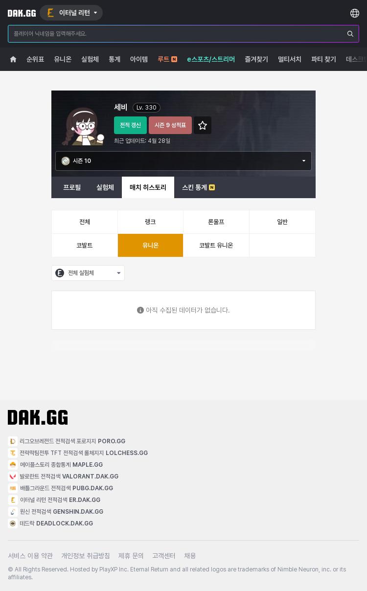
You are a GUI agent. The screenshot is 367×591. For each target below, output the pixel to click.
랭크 (150, 222)
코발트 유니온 (216, 245)
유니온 (150, 245)
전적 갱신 (130, 125)
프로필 (72, 187)
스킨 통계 (198, 187)
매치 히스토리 (148, 187)
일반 (282, 222)
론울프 (216, 222)
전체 (84, 222)
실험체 (105, 187)
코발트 (84, 245)
